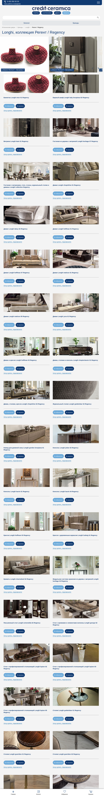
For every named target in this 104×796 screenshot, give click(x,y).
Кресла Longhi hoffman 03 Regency (17, 535)
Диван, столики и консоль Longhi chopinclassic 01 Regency (75, 360)
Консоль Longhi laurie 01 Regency (16, 491)
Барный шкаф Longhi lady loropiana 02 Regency (71, 97)
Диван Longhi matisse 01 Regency (65, 273)
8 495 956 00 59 (11, 1)
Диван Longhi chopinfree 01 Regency (66, 185)
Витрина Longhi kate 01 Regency (16, 141)
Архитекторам (9, 24)
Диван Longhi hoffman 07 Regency (16, 273)
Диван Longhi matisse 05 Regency (16, 316)
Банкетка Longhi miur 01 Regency (16, 97)
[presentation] (92, 68)
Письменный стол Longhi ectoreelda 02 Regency (22, 623)
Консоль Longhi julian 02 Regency (65, 448)
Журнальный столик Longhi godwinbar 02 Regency (72, 404)
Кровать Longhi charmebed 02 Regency (18, 579)
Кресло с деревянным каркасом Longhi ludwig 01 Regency (75, 535)
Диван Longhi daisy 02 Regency (15, 229)
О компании (9, 19)
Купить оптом (9, 33)
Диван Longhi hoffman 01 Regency (66, 229)
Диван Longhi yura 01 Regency (64, 316)
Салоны (7, 14)
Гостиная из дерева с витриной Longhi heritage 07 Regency (75, 141)
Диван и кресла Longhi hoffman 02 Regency (20, 360)
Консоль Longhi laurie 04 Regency (65, 491)
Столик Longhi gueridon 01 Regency (17, 754)
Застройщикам (10, 28)
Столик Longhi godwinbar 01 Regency (67, 710)
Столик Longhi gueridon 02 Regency (66, 754)
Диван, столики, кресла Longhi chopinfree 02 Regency (24, 404)
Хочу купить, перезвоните (13, 110)
